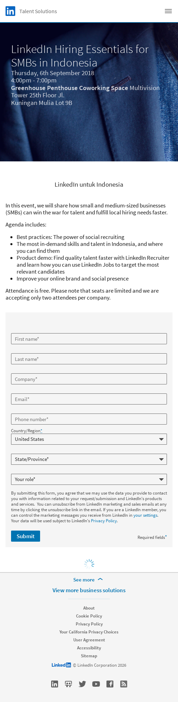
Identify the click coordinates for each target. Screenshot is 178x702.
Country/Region (26, 431)
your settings (145, 515)
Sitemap (89, 656)
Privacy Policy (104, 521)
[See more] (89, 580)
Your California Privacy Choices (89, 632)
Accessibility (89, 648)
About (89, 608)
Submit (26, 536)
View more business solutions (89, 590)
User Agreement (89, 640)
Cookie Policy (89, 616)
